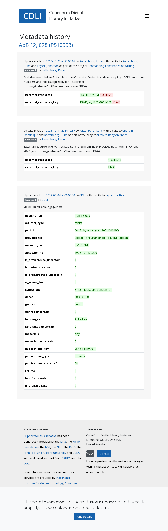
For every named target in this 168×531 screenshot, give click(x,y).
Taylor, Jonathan (48, 66)
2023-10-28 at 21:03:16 (60, 61)
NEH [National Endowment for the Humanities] (60, 447)
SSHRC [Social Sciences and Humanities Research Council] (66, 458)
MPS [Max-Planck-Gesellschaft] (63, 441)
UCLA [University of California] (76, 453)
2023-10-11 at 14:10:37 (60, 130)
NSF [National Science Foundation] (47, 447)
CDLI (82, 195)
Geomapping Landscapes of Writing (111, 66)
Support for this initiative (40, 436)
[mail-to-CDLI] (90, 455)
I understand (84, 516)
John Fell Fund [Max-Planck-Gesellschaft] (33, 453)
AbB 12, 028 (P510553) (46, 44)
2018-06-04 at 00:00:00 (60, 195)
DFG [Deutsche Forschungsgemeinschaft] (26, 464)
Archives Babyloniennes (111, 135)
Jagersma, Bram (115, 195)
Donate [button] (104, 454)
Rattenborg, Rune (91, 61)
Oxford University (54, 453)
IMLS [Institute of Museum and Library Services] (72, 447)
